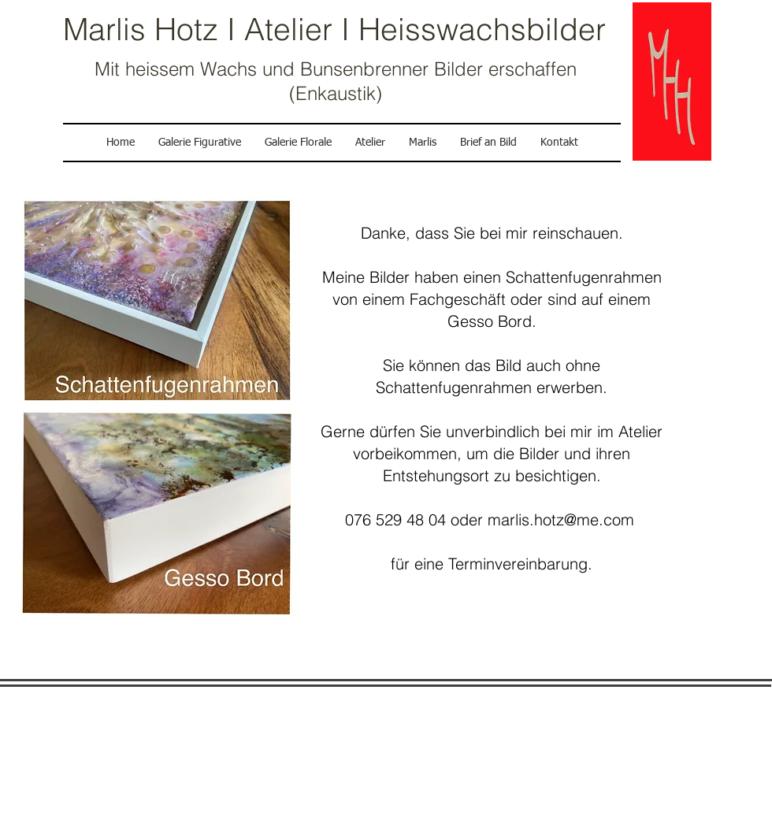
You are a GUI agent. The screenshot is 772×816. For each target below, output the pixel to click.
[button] (370, 142)
